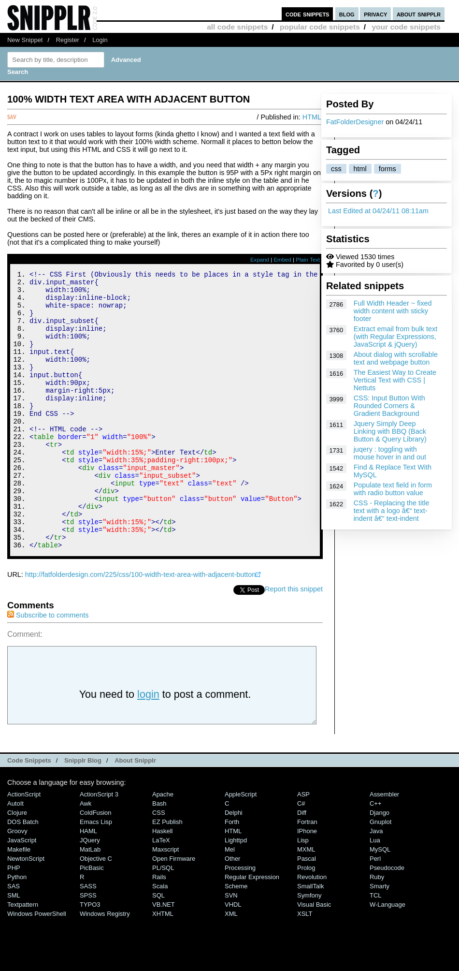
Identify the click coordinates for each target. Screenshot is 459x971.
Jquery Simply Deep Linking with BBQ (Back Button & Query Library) (390, 431)
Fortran (307, 874)
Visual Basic (314, 956)
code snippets (308, 14)
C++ (375, 855)
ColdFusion (96, 864)
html (360, 169)
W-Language (387, 956)
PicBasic (92, 920)
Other (232, 910)
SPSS (88, 947)
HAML (88, 883)
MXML (306, 901)
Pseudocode (387, 920)
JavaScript (21, 892)
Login (100, 40)
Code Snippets (29, 812)
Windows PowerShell (36, 966)
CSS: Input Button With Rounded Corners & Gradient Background (389, 405)
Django (379, 864)
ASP (303, 846)
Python (17, 929)
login (148, 746)
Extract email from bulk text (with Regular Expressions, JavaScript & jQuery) (396, 336)
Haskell (162, 883)
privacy (375, 14)
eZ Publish (167, 874)
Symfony (309, 947)
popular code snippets (320, 27)
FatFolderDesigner (355, 122)
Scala (160, 938)
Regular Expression (252, 929)
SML (13, 947)
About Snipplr (135, 812)
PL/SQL (163, 920)
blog (347, 14)
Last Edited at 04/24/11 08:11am (378, 211)
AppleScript (241, 846)
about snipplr (419, 14)
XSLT (304, 966)
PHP (13, 920)
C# (301, 855)
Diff (301, 864)
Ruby (377, 929)
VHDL (233, 956)
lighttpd (236, 892)
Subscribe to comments (47, 667)
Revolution (312, 929)
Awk (85, 855)
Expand (259, 260)
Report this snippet (294, 641)
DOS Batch (23, 874)
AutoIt (15, 855)
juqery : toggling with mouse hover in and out (390, 453)
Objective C (96, 910)
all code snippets (237, 27)
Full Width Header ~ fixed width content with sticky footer (393, 311)
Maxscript (165, 901)
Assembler (384, 846)
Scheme (236, 938)
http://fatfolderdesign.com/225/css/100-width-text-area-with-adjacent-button (140, 627)
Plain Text (308, 260)
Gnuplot (380, 874)
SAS (13, 938)
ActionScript (24, 846)
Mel (230, 901)
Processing (240, 920)
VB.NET (163, 956)
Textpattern (22, 956)
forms (387, 169)
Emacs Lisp (96, 874)
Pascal (306, 910)
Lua (375, 892)
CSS (158, 864)
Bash (159, 855)
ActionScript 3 (99, 846)
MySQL (380, 901)
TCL (375, 947)
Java (376, 883)
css (336, 169)
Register (67, 40)
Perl (375, 910)
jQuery (90, 892)
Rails (159, 929)
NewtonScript (25, 910)
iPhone (307, 883)
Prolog (306, 920)
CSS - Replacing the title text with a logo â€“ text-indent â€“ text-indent (392, 510)
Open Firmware (173, 910)
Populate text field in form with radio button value (393, 489)
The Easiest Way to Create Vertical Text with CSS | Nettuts (395, 380)
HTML (311, 117)
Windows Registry (105, 966)
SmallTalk (310, 938)
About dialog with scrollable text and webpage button (396, 358)
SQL (158, 947)
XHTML (162, 966)
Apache (162, 846)
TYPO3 (90, 956)
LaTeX (161, 892)
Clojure (17, 864)
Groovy (17, 883)
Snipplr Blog (82, 812)
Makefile (18, 901)
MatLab (90, 901)
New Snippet (25, 40)
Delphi (234, 864)
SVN (231, 947)
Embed (282, 260)
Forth (232, 874)
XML (231, 966)
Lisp (303, 892)
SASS (88, 938)
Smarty (379, 938)
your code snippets (406, 27)
